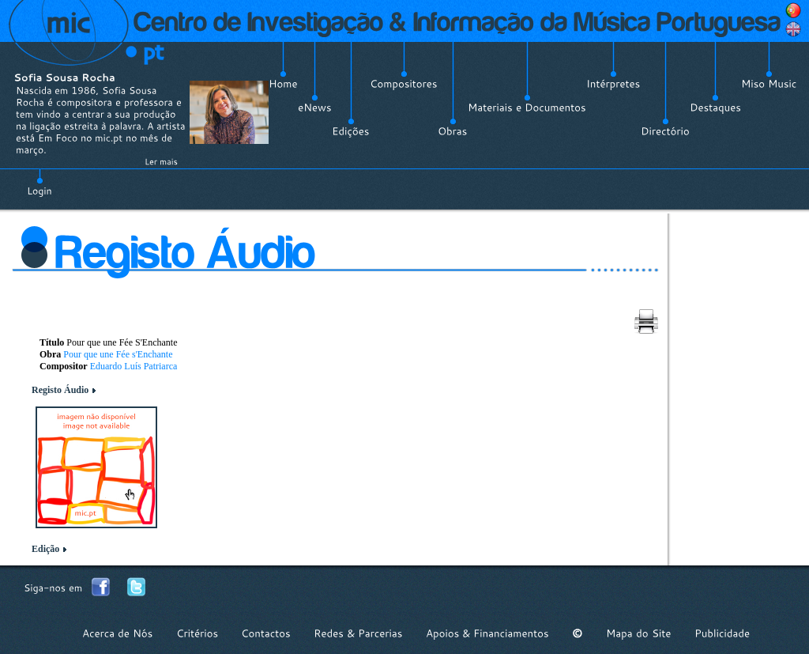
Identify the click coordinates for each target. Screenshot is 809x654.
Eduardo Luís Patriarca (134, 366)
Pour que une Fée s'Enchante (117, 354)
